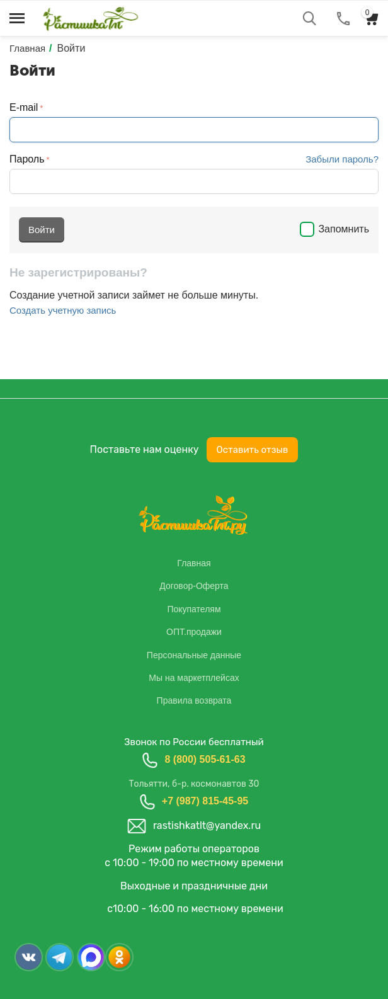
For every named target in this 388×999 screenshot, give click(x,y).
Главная (193, 563)
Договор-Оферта (193, 586)
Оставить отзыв (252, 449)
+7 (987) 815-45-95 (205, 801)
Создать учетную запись (62, 310)
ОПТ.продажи (194, 632)
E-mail (23, 107)
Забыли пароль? (342, 159)
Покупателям (193, 609)
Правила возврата (194, 700)
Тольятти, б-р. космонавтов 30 (193, 784)
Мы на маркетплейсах (194, 678)
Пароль (27, 159)
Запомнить (334, 229)
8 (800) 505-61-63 (204, 759)
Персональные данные (194, 655)
